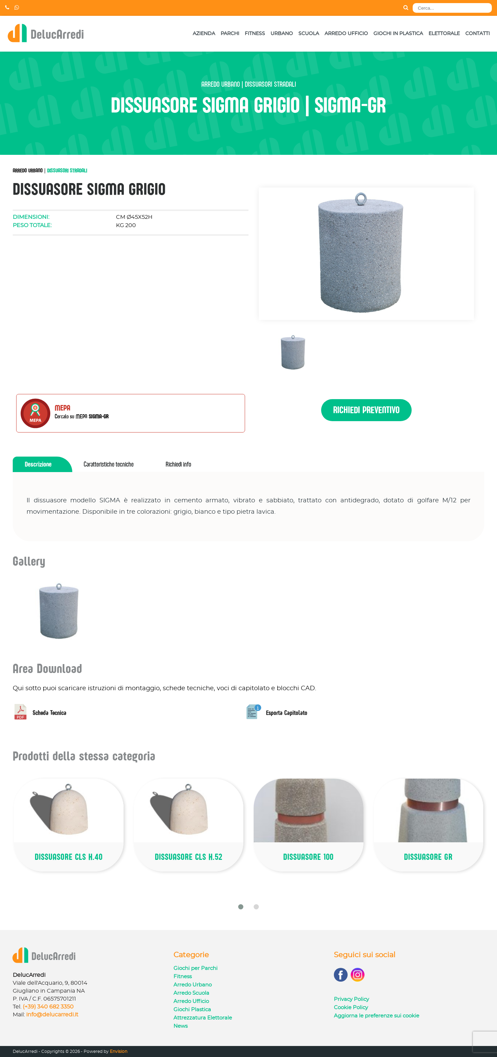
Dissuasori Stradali (67, 170)
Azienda (204, 33)
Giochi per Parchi (195, 968)
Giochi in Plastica (398, 33)
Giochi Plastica (192, 1009)
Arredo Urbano (28, 170)
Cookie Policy (351, 1007)
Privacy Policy (351, 999)
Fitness (255, 33)
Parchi (230, 33)
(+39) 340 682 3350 (48, 1007)
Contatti (477, 33)
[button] (240, 907)
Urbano (282, 33)
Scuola (308, 33)
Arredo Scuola (191, 993)
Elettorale (444, 33)
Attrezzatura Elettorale (202, 1018)
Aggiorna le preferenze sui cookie (376, 1015)
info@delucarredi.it (52, 1014)
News (180, 1026)
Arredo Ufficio (346, 33)
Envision (118, 1051)
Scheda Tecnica (39, 713)
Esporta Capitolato (276, 713)
